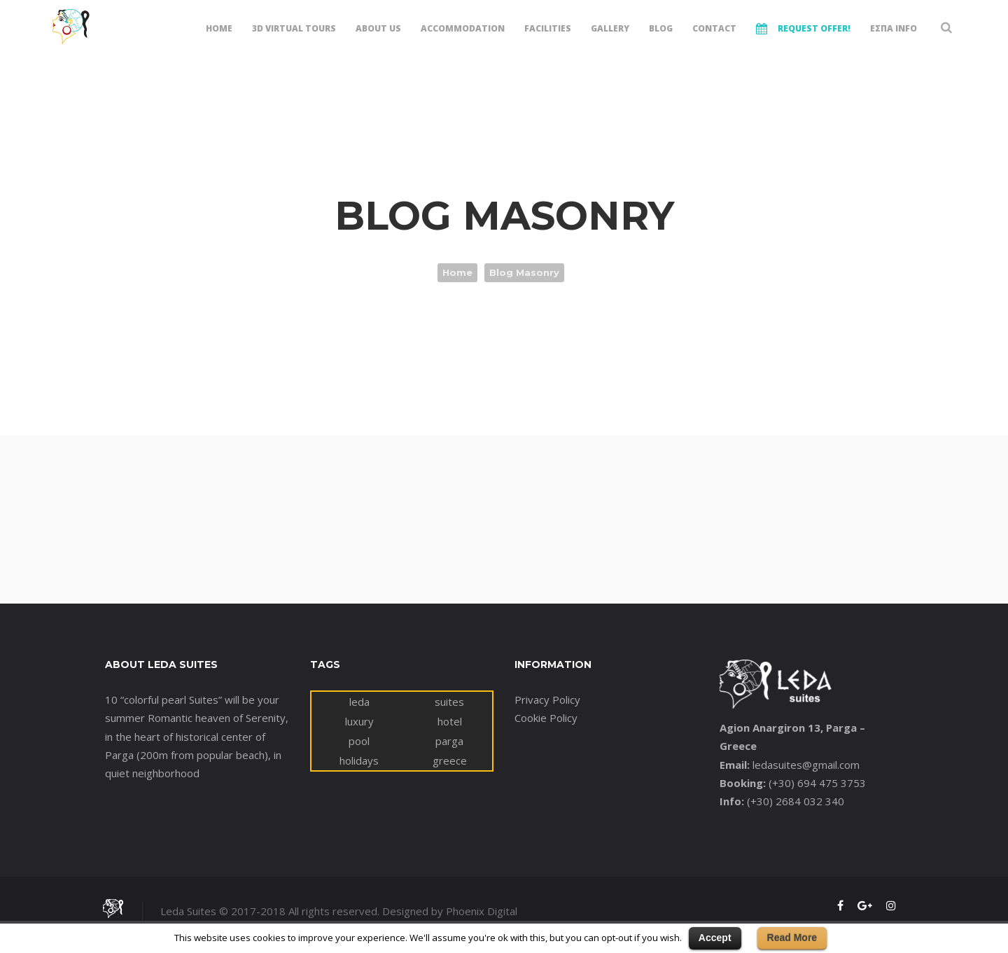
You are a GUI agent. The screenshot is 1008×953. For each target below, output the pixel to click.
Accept (715, 937)
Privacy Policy (547, 700)
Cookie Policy (546, 718)
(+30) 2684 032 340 (795, 801)
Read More (792, 937)
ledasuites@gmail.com (806, 765)
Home (457, 272)
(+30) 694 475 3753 (817, 783)
